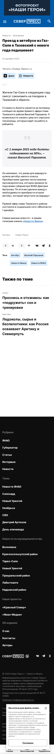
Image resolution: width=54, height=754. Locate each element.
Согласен (27, 743)
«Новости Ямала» (33, 221)
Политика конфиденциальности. (18, 700)
